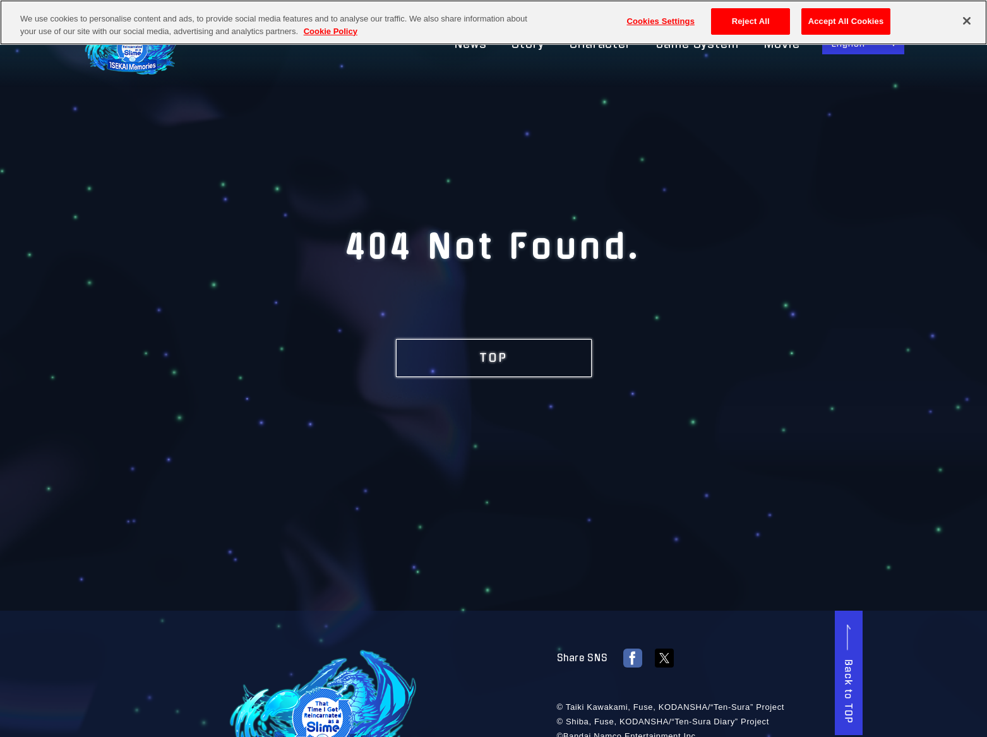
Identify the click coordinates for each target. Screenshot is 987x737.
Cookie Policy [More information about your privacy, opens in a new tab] (330, 30)
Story (527, 44)
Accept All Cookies (846, 20)
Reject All (751, 20)
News (471, 44)
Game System (697, 44)
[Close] (967, 20)
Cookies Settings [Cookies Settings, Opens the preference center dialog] (660, 20)
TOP (493, 358)
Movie (782, 44)
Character (600, 44)
